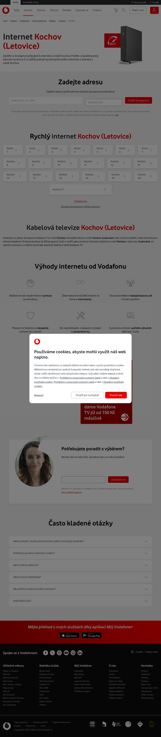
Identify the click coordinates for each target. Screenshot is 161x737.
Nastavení (38, 395)
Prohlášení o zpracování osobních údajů (80, 377)
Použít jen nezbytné (87, 395)
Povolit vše (116, 395)
